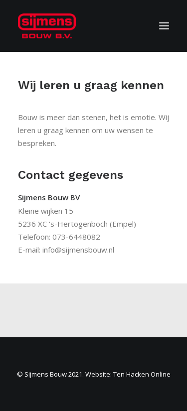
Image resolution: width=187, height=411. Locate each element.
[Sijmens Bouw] (47, 25)
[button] (164, 26)
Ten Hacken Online (142, 374)
